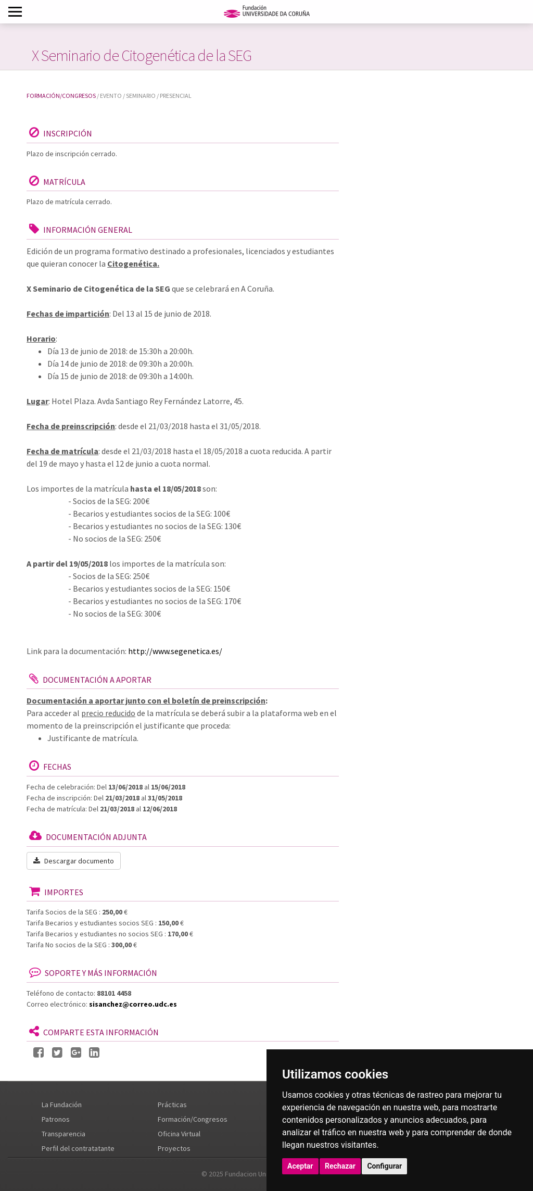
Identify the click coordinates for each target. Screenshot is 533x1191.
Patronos (56, 1119)
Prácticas (172, 1104)
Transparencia (63, 1133)
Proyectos (174, 1148)
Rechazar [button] (340, 1166)
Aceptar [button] (300, 1166)
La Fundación (62, 1104)
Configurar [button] (384, 1166)
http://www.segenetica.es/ (175, 651)
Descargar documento (73, 861)
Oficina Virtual (179, 1133)
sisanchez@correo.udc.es (133, 1004)
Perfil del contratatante (78, 1148)
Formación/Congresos (61, 95)
